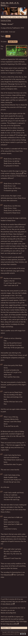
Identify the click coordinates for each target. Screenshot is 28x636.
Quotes (14, 17)
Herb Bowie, (17, 632)
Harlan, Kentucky (16, 173)
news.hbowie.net (7, 604)
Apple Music (13, 41)
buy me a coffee (12, 624)
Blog (3, 17)
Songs (18, 17)
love (7, 36)
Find (25, 17)
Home (4, 628)
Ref (10, 17)
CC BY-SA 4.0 (19, 634)
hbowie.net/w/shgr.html (8, 613)
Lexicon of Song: (6, 20)
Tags (22, 17)
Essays (7, 17)
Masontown (7, 575)
